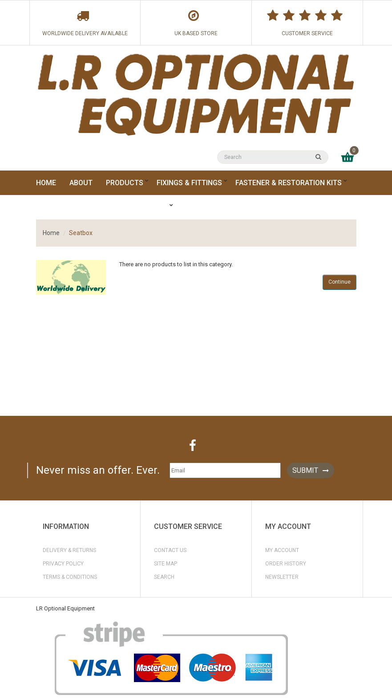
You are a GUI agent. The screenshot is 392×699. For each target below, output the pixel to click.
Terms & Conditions (70, 577)
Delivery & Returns (69, 550)
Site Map (165, 564)
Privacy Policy (63, 564)
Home (51, 232)
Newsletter (282, 577)
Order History (285, 564)
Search (164, 577)
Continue (339, 282)
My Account (282, 550)
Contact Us (170, 550)
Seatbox (81, 232)
